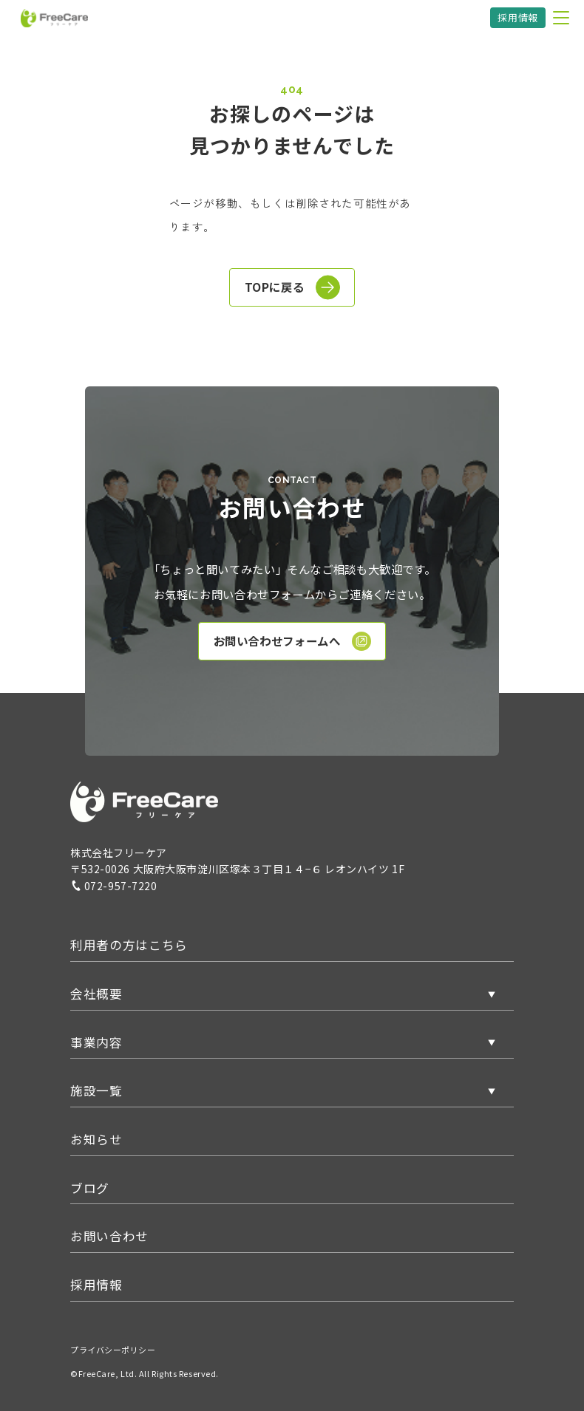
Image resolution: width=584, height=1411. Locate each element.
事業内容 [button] (96, 1042)
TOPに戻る (293, 287)
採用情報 (518, 17)
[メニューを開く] (561, 17)
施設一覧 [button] (96, 1090)
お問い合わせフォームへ (293, 641)
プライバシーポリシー (113, 1350)
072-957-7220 (113, 885)
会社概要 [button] (96, 993)
